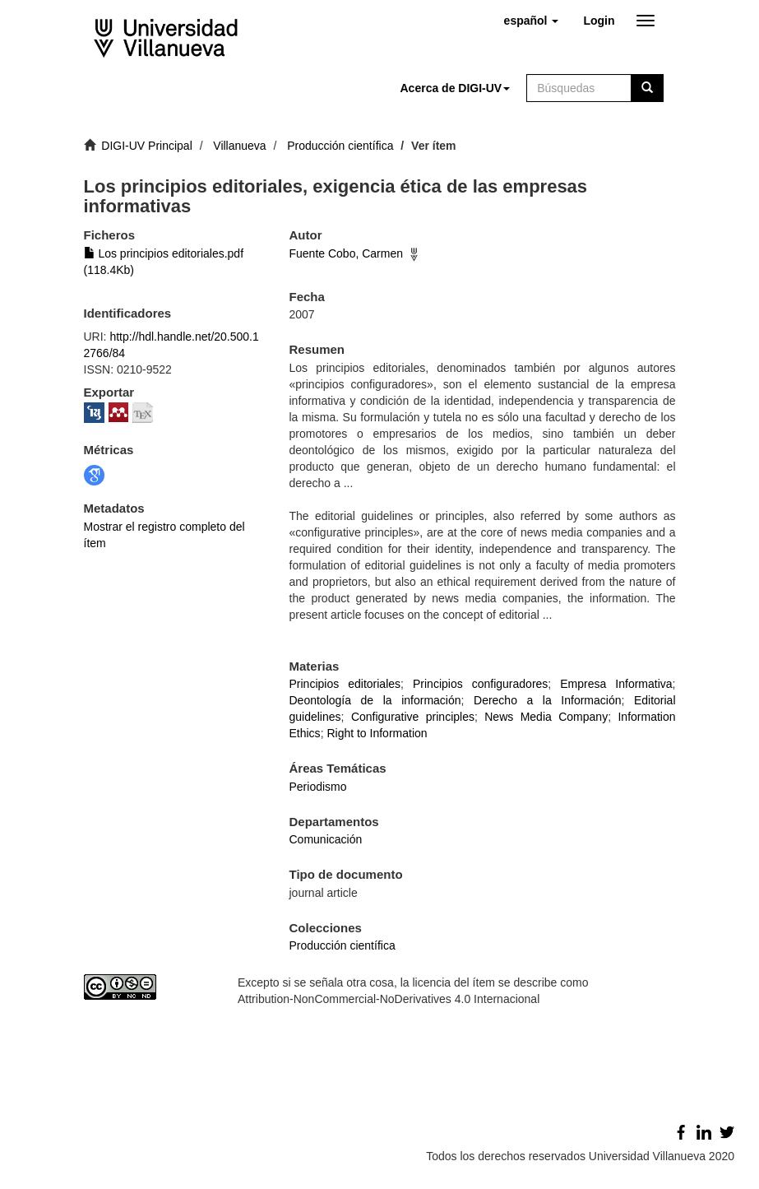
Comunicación (326, 839)
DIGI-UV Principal (146, 145)
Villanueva (239, 145)
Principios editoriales (345, 683)
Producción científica (340, 145)
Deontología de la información (375, 700)
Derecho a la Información (547, 700)
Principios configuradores (480, 683)
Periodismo (318, 786)
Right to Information (376, 733)
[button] (532, 20)
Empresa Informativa (616, 683)
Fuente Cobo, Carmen (346, 253)
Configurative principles (412, 716)
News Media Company (546, 716)
